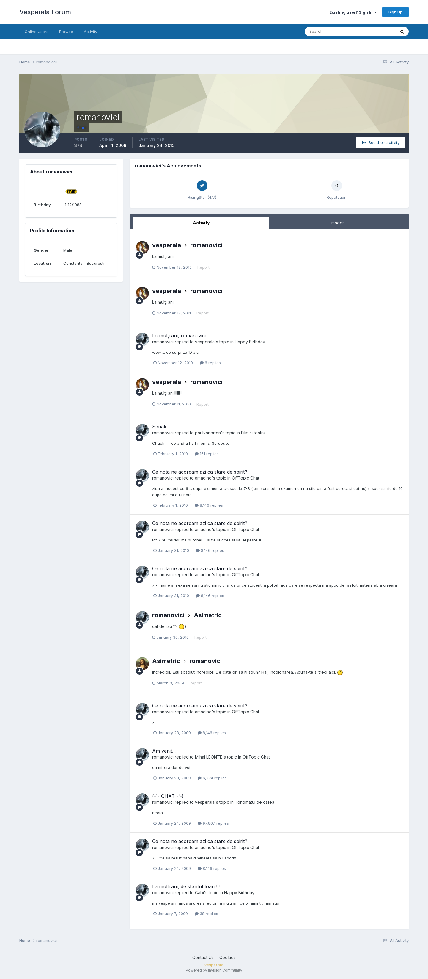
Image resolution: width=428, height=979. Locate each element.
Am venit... (164, 751)
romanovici (206, 245)
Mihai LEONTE (208, 756)
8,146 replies (209, 505)
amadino (203, 477)
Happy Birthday (250, 341)
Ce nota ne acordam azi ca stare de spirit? (199, 472)
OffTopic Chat (245, 477)
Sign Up (395, 12)
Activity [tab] (201, 222)
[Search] (331, 31)
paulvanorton (208, 432)
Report (203, 267)
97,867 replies (213, 823)
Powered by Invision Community (214, 970)
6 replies (210, 362)
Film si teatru (253, 432)
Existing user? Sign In (353, 12)
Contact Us (203, 957)
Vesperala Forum (45, 12)
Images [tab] (337, 222)
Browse (66, 31)
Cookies (227, 957)
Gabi (199, 892)
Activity (90, 31)
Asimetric (208, 615)
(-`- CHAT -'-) (168, 796)
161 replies (207, 453)
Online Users (36, 31)
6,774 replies (212, 778)
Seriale (160, 427)
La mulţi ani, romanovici (179, 336)
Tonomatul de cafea (254, 802)
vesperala (166, 245)
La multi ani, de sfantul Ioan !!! (186, 886)
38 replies (206, 913)
